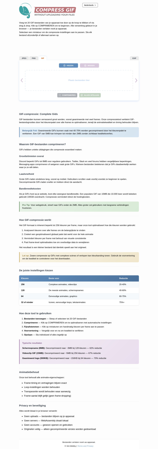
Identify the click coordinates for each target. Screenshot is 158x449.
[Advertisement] (120, 18)
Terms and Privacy (85, 446)
